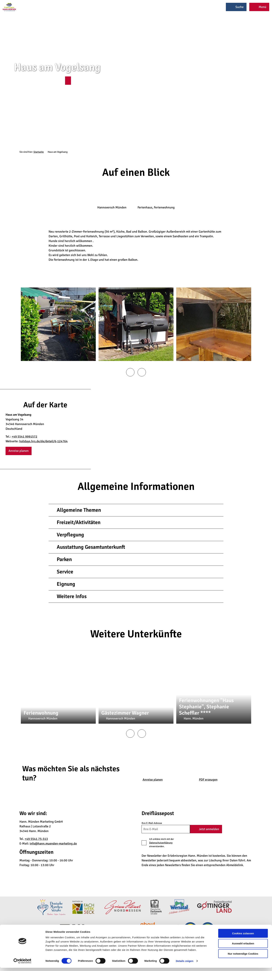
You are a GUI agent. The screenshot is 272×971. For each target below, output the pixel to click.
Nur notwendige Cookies (243, 956)
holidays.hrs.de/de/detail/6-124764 (43, 441)
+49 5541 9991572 (24, 436)
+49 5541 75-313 (36, 839)
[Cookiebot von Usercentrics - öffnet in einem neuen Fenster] (22, 964)
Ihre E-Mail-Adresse (152, 823)
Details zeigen (184, 964)
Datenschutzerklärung (160, 842)
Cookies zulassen (243, 936)
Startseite (38, 151)
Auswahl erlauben (243, 946)
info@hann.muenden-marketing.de (53, 843)
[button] (68, 80)
